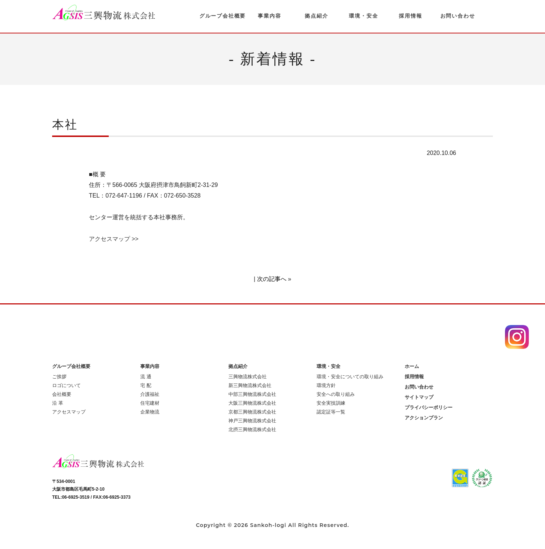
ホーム (412, 366)
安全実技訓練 (331, 403)
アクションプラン (424, 417)
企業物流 (149, 412)
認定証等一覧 (331, 412)
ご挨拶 (59, 376)
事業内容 (269, 16)
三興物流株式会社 (247, 376)
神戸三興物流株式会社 (252, 420)
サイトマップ (419, 397)
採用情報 (410, 16)
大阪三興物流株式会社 (252, 403)
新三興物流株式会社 (249, 385)
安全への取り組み (336, 394)
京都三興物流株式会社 (252, 412)
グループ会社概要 (222, 16)
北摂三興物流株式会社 (252, 429)
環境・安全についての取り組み (350, 376)
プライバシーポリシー (428, 407)
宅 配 (145, 385)
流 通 (145, 376)
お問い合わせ (457, 16)
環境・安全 (363, 16)
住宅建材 (149, 403)
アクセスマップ (69, 412)
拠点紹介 (316, 16)
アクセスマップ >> (113, 239)
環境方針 (326, 385)
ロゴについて (66, 385)
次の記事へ (271, 279)
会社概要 (61, 394)
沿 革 (57, 403)
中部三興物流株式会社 (252, 394)
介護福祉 (149, 394)
